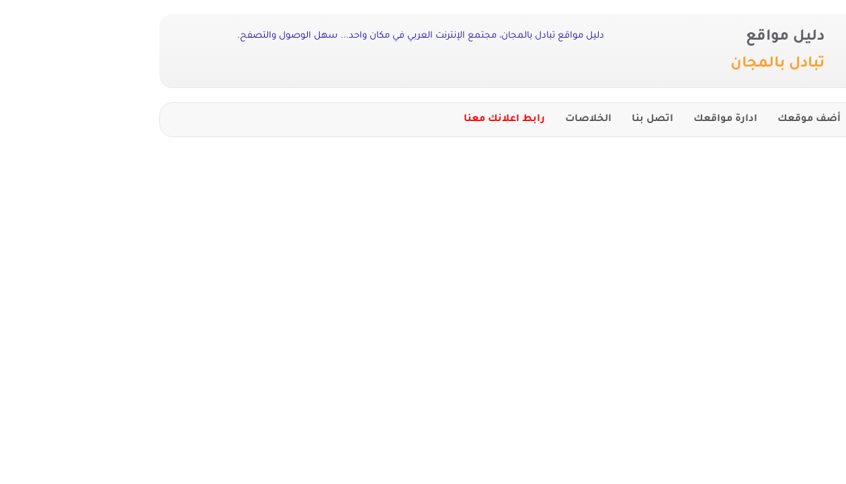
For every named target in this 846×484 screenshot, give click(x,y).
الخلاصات (467, 119)
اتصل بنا (531, 119)
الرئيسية (759, 119)
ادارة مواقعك (604, 119)
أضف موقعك (688, 119)
